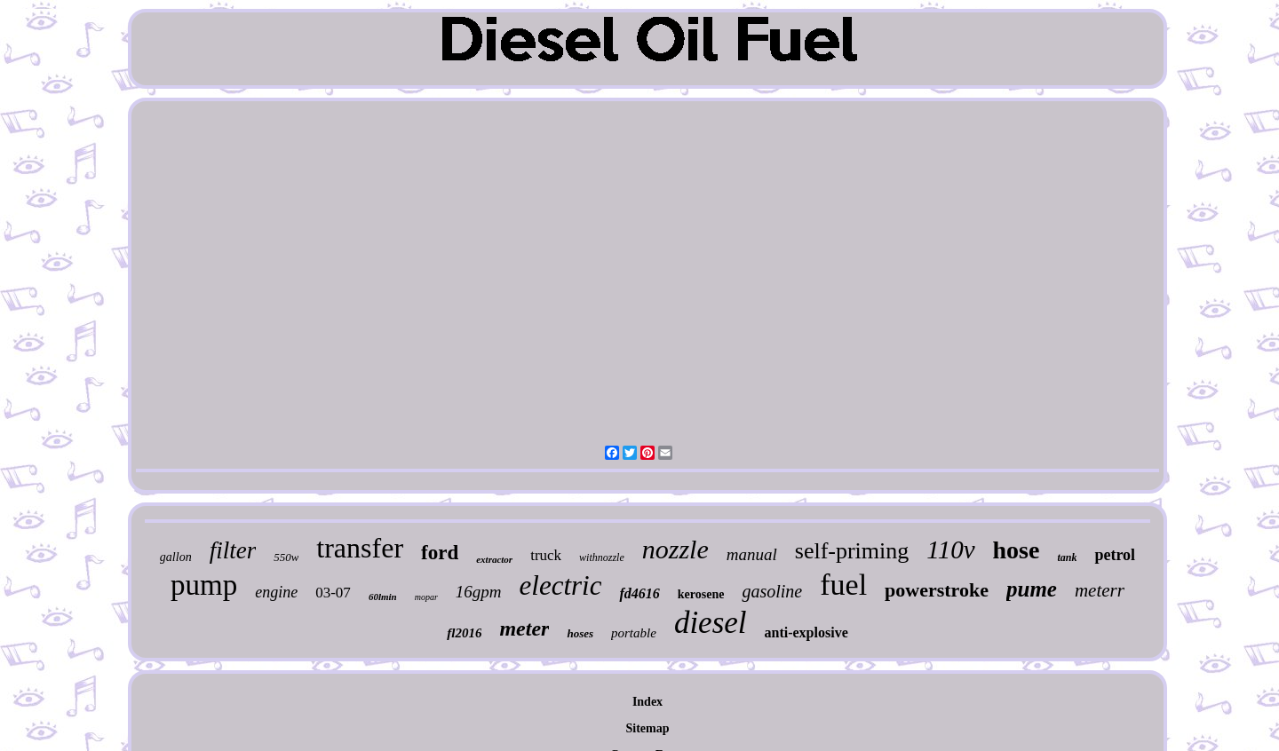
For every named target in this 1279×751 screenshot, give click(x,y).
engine (276, 592)
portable (633, 633)
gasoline (772, 591)
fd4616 (639, 593)
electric (561, 585)
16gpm (479, 591)
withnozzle (601, 557)
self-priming (852, 551)
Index (647, 701)
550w (286, 557)
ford (439, 553)
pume (1031, 589)
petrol (1114, 555)
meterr (1099, 590)
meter (524, 628)
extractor (494, 559)
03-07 (333, 592)
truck (545, 555)
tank (1066, 557)
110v (950, 549)
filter (233, 550)
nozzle (675, 549)
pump (204, 585)
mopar (426, 597)
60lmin (383, 596)
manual (752, 554)
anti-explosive (806, 632)
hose (1016, 550)
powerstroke (937, 590)
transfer (359, 548)
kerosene (701, 594)
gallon (176, 557)
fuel (843, 584)
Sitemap (648, 728)
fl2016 (464, 633)
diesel (710, 622)
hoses (580, 633)
